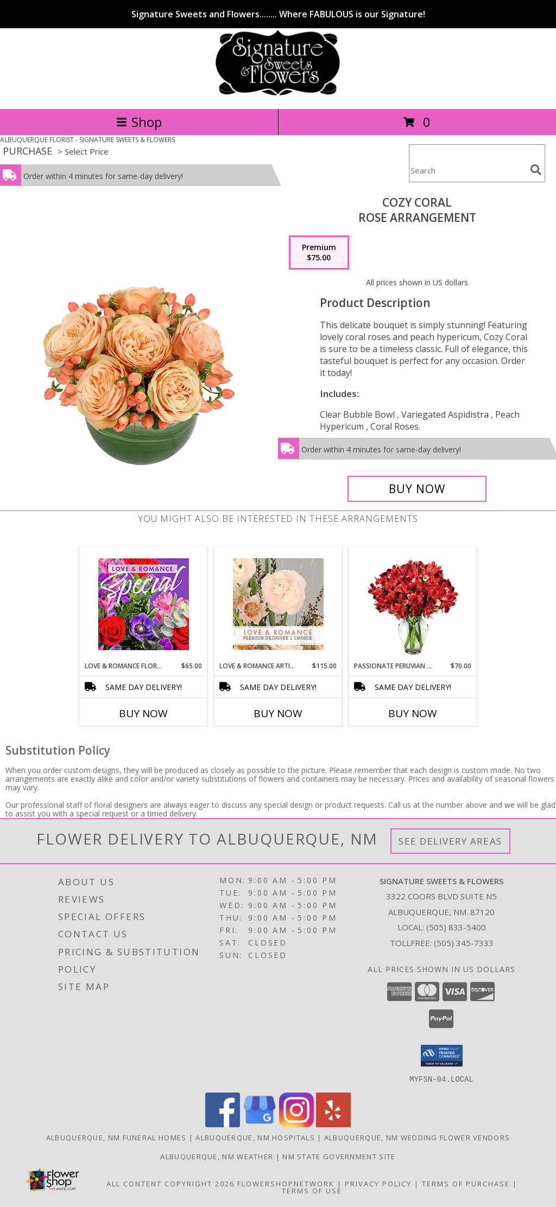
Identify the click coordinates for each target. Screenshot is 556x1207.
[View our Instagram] (296, 1124)
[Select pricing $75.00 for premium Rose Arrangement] (319, 253)
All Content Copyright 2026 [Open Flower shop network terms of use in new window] (170, 1183)
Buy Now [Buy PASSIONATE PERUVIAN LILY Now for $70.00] (412, 713)
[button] (442, 1055)
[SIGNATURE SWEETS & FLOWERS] (277, 93)
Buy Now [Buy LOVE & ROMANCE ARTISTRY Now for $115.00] (278, 713)
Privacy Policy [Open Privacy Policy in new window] (378, 1183)
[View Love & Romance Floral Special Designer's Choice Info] (143, 604)
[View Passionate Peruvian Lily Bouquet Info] (413, 604)
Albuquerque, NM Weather (216, 1156)
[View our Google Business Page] (259, 1124)
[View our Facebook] (222, 1124)
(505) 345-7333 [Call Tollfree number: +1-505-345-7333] (464, 942)
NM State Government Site (338, 1156)
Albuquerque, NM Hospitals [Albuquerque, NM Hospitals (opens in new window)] (255, 1137)
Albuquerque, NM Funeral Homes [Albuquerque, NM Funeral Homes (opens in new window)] (116, 1137)
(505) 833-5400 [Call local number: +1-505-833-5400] (456, 927)
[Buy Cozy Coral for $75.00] (417, 489)
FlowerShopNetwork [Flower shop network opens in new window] (285, 1183)
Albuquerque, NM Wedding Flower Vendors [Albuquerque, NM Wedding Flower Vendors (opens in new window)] (417, 1137)
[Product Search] (467, 170)
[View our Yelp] (333, 1124)
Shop (139, 122)
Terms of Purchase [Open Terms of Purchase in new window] (466, 1183)
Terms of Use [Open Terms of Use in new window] (312, 1190)
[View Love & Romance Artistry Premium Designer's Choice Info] (278, 604)
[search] (536, 170)
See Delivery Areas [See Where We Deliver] (450, 841)
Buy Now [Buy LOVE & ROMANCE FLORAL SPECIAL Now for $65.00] (143, 713)
